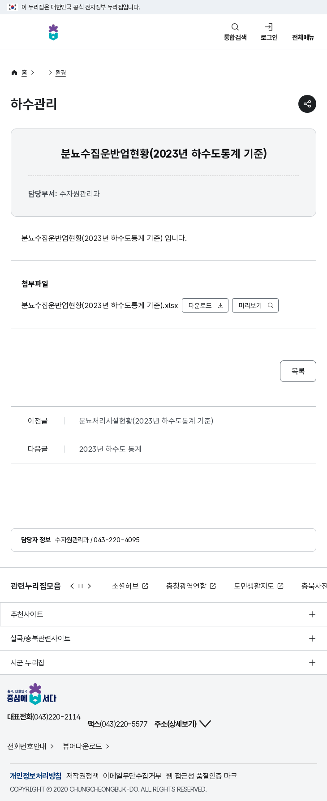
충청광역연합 (186, 586)
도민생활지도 (254, 586)
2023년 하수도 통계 (110, 449)
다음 (89, 586)
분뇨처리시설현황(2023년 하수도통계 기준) (146, 420)
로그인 (269, 38)
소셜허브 (125, 586)
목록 (298, 371)
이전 (71, 586)
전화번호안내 (27, 746)
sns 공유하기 (307, 104)
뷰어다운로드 (82, 746)
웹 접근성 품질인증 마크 (201, 775)
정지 (80, 586)
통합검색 (235, 38)
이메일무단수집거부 (132, 775)
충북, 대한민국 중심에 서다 (53, 32)
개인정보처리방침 (36, 775)
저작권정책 (82, 775)
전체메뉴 (303, 38)
